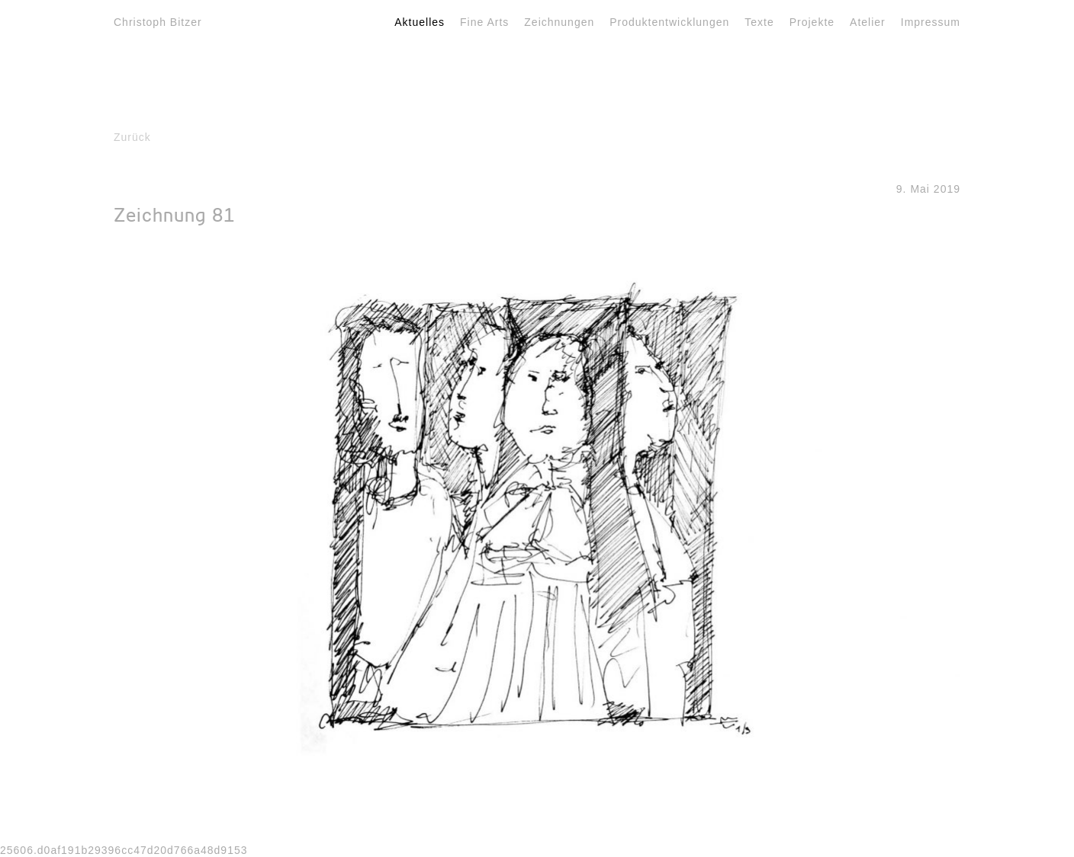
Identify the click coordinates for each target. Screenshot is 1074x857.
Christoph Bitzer (158, 22)
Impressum (930, 22)
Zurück (132, 137)
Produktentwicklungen (669, 22)
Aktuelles (419, 22)
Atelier (868, 22)
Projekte (811, 22)
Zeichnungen (559, 22)
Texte (758, 22)
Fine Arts (484, 22)
